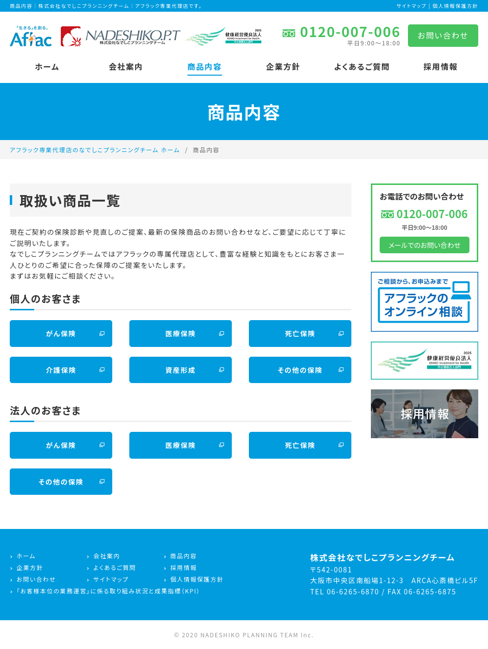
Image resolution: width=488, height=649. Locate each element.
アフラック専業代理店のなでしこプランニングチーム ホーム (95, 149)
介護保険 (61, 370)
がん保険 (61, 333)
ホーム (47, 66)
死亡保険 (300, 333)
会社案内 (126, 66)
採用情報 (441, 66)
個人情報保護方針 (455, 5)
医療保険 (180, 333)
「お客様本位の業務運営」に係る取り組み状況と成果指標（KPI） (109, 591)
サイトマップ (411, 5)
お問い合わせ (443, 35)
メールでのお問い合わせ (424, 245)
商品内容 (204, 66)
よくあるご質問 (362, 66)
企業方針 (283, 66)
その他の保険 (300, 370)
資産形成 (180, 370)
